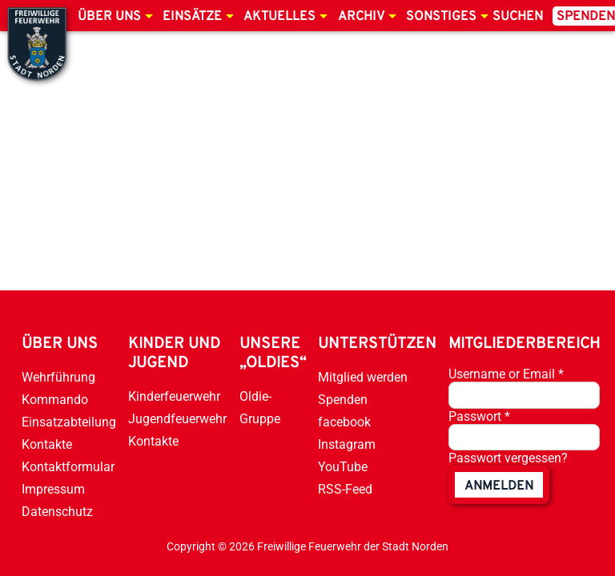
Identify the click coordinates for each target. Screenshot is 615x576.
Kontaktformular (68, 466)
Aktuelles (279, 17)
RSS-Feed (345, 489)
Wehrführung (58, 377)
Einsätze (192, 17)
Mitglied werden (363, 377)
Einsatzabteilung (69, 422)
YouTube (343, 466)
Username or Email (506, 374)
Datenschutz (57, 511)
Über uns (109, 17)
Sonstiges (441, 17)
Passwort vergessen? (508, 458)
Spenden (343, 399)
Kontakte (47, 444)
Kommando (55, 399)
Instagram (347, 444)
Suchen (517, 17)
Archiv (361, 17)
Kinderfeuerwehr (174, 396)
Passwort (479, 416)
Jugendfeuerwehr (177, 418)
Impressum (53, 489)
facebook (344, 422)
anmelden (498, 486)
